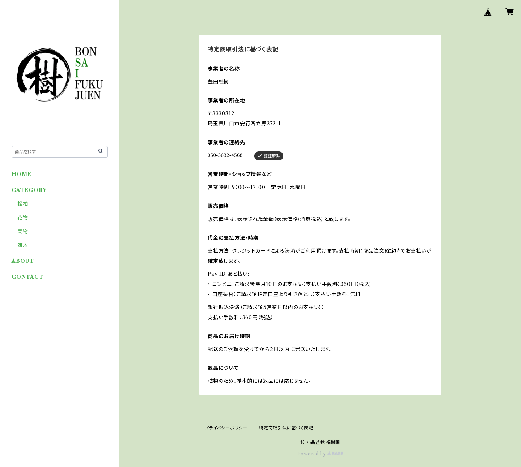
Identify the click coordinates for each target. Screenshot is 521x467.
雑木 (22, 245)
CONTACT (27, 277)
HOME (21, 174)
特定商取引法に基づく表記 (286, 427)
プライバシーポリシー (226, 427)
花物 (22, 217)
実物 (22, 231)
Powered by (320, 454)
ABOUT (23, 261)
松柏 (22, 204)
